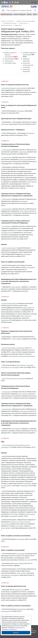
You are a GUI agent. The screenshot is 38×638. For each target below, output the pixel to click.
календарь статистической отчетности (28, 65)
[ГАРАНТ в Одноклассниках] (15, 2)
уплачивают (20, 111)
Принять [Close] (16, 633)
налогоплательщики (9, 88)
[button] (32, 2)
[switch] (3, 10)
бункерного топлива (16, 522)
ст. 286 (29, 560)
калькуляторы (9, 59)
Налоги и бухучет (20, 14)
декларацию (24, 485)
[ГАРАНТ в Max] (7, 2)
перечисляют (19, 590)
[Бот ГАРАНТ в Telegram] (12, 2)
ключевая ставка (10, 63)
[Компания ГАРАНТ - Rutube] (18, 2)
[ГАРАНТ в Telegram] (10, 2)
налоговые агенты (23, 445)
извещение (5, 320)
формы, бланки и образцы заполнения (10, 55)
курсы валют (9, 61)
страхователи (5, 233)
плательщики (6, 150)
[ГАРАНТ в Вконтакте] (2, 2)
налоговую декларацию (27, 356)
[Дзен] (4, 2)
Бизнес (29, 14)
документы (17, 310)
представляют (21, 88)
